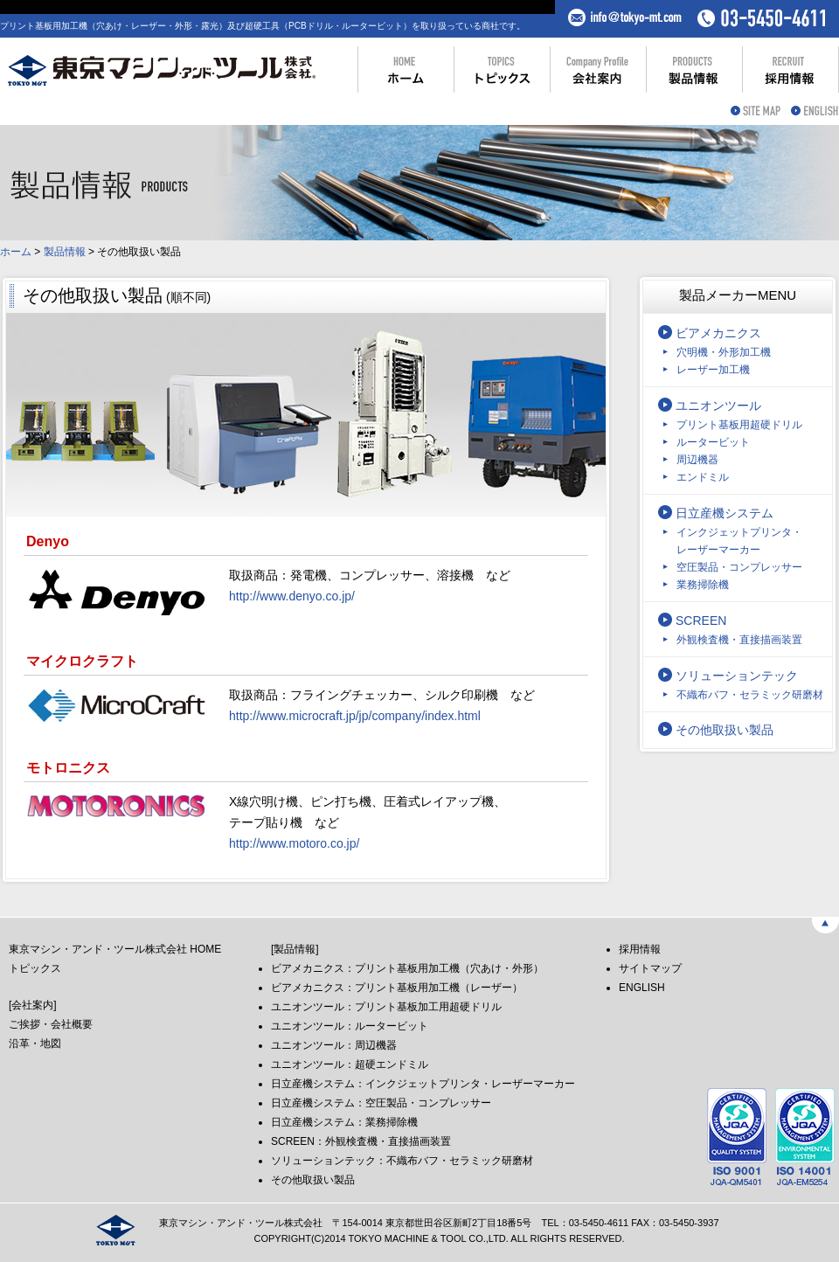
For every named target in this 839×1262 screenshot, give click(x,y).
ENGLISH (642, 987)
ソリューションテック (737, 676)
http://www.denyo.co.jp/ (292, 596)
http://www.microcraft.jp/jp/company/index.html (355, 716)
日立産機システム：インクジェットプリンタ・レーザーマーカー (423, 1084)
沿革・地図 (35, 1043)
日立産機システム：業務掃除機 (344, 1122)
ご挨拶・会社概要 (51, 1024)
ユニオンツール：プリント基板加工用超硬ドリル (386, 1007)
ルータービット (713, 442)
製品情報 (65, 252)
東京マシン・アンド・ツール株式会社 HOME (115, 949)
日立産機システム (724, 513)
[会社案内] (33, 1005)
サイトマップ (650, 968)
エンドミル (702, 477)
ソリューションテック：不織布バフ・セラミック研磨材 (402, 1161)
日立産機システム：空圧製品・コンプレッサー (381, 1103)
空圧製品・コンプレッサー (739, 567)
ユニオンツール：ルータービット (349, 1026)
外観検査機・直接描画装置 (739, 640)
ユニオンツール (718, 406)
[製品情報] (295, 949)
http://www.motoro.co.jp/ (294, 843)
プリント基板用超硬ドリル (739, 425)
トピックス (35, 968)
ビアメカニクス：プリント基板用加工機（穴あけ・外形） (407, 968)
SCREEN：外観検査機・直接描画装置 (361, 1141)
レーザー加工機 (713, 370)
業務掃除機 (702, 585)
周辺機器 (697, 460)
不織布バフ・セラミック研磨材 (749, 695)
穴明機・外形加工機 (723, 352)
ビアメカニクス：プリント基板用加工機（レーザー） (397, 987)
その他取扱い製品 (724, 730)
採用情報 (640, 949)
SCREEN (701, 621)
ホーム (15, 252)
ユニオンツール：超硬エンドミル (349, 1064)
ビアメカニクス (718, 333)
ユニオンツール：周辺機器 (334, 1045)
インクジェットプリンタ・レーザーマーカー (739, 541)
